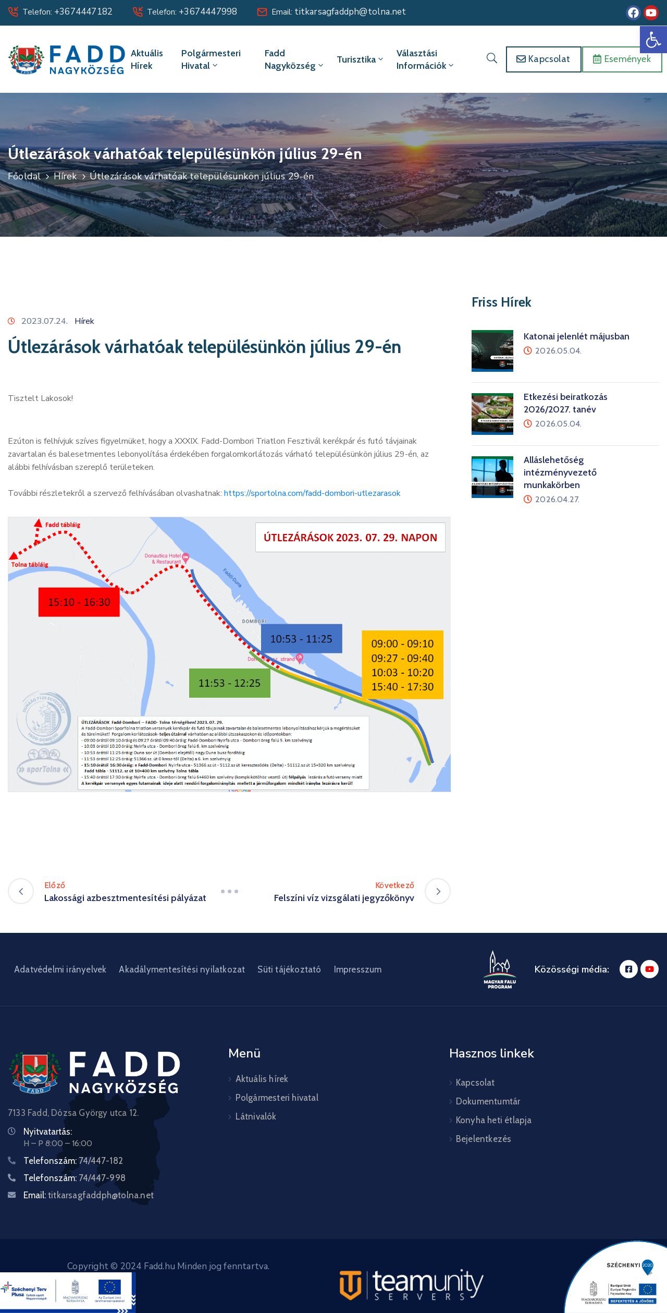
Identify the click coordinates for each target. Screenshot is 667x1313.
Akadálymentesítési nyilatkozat (182, 969)
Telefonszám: (73, 1161)
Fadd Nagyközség (295, 59)
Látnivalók (256, 1116)
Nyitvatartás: (47, 1131)
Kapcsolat (475, 1082)
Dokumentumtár (488, 1101)
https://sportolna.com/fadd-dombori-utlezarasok (312, 493)
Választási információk (426, 59)
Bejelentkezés (484, 1139)
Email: (338, 12)
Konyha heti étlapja (494, 1120)
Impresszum (358, 969)
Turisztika (361, 59)
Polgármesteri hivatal (211, 59)
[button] (653, 39)
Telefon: (67, 12)
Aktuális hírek (147, 59)
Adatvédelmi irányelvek (60, 969)
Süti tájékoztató (289, 969)
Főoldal (24, 176)
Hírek (65, 176)
